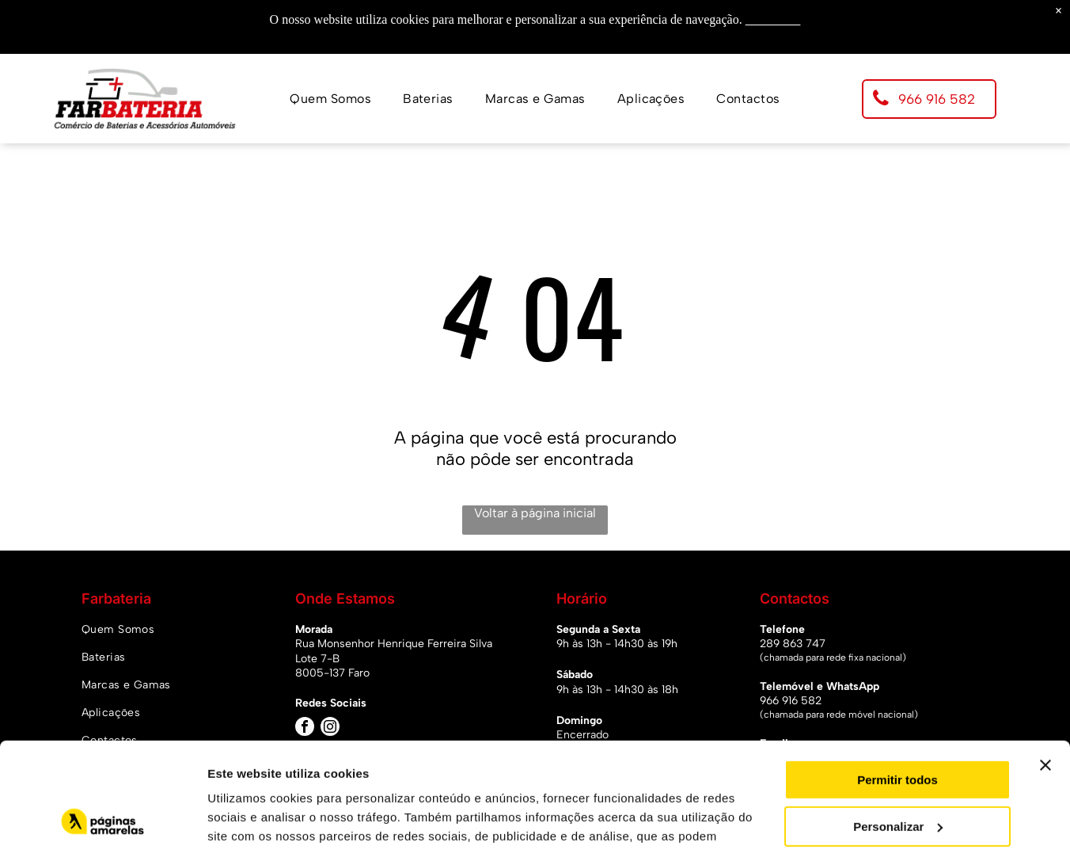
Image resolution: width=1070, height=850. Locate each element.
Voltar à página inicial (535, 512)
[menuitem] (330, 98)
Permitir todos (897, 681)
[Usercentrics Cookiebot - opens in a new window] (102, 819)
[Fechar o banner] (1045, 666)
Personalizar (898, 727)
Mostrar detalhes (255, 818)
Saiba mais (773, 19)
